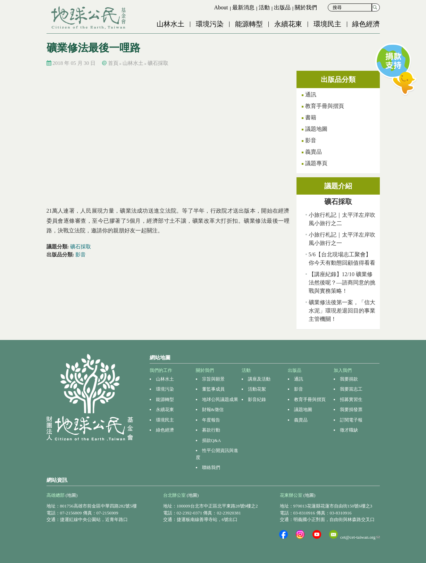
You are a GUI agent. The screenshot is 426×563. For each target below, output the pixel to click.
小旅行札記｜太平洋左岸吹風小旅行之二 (342, 219)
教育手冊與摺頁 (324, 106)
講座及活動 (259, 379)
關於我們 (306, 7)
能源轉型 (249, 24)
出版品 (282, 7)
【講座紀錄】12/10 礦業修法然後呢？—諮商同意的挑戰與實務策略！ (342, 282)
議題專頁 (316, 163)
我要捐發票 (351, 409)
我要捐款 (349, 379)
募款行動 (211, 430)
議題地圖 (316, 129)
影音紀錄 (257, 399)
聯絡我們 (211, 467)
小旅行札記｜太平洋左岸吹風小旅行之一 (342, 239)
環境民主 (327, 24)
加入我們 (343, 370)
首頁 (113, 63)
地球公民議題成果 (220, 399)
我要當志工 (351, 389)
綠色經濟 (366, 24)
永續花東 (288, 24)
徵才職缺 (349, 430)
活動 (264, 7)
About (221, 7)
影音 (80, 254)
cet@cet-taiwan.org (360, 537)
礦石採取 (158, 63)
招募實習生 (351, 399)
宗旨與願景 (213, 379)
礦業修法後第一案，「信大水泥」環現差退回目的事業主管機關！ (342, 310)
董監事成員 (213, 389)
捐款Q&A (211, 440)
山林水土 (170, 24)
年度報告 (211, 420)
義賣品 (313, 152)
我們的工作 (161, 370)
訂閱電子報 (351, 420)
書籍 (310, 117)
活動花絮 (257, 389)
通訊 (310, 94)
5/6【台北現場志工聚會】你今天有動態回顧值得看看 (342, 258)
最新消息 (243, 7)
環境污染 (210, 24)
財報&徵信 (213, 409)
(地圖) (72, 495)
